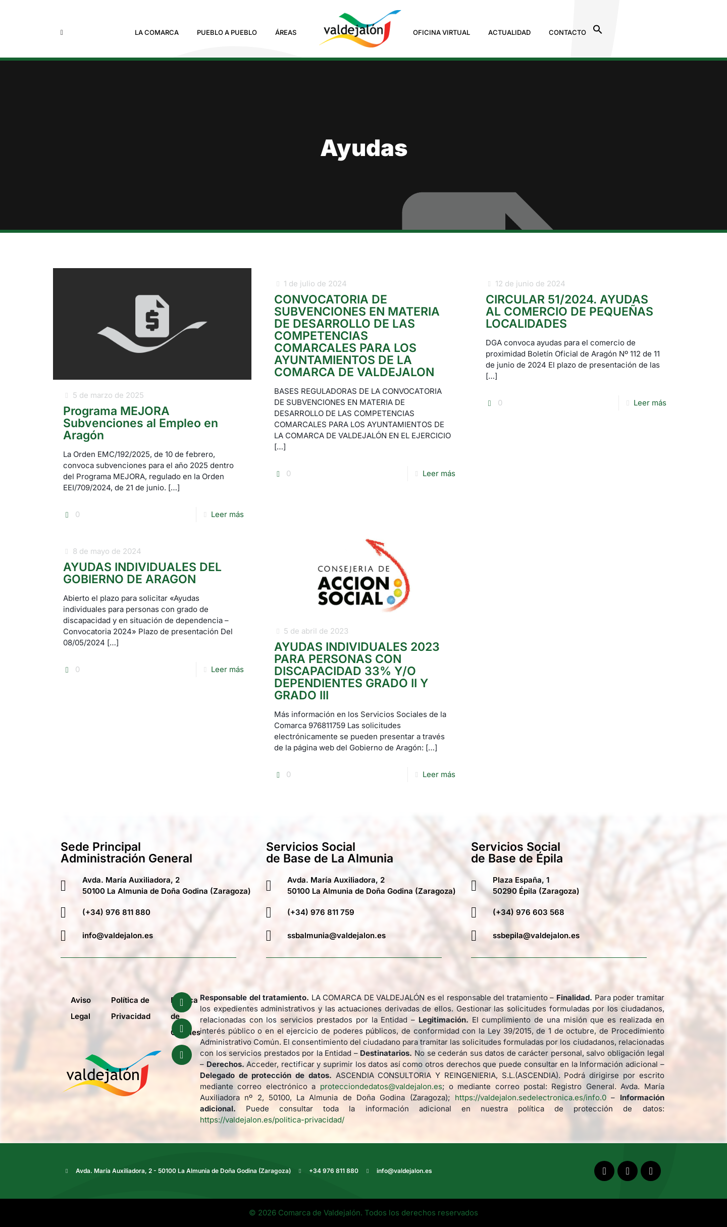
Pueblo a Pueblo (227, 32)
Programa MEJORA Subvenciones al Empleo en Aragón (140, 423)
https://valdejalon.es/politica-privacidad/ (272, 1119)
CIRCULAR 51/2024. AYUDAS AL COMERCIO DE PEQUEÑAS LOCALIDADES (569, 311)
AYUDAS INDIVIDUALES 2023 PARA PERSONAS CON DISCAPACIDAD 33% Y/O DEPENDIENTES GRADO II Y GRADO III (357, 671)
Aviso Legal (81, 1008)
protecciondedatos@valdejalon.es (381, 1086)
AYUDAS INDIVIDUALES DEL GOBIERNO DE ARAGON (142, 573)
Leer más (227, 514)
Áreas (285, 32)
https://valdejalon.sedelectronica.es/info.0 (530, 1097)
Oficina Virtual (441, 32)
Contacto (567, 32)
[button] (159, 32)
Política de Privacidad (130, 1008)
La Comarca (157, 32)
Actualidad (509, 32)
